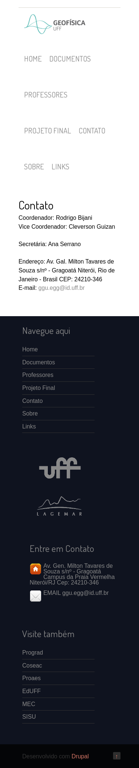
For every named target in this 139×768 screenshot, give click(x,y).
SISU (29, 717)
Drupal (80, 756)
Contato (92, 130)
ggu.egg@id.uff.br (61, 288)
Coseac (32, 665)
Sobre (34, 166)
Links (60, 166)
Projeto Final (47, 130)
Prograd (32, 652)
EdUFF (31, 691)
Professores (45, 94)
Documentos (70, 58)
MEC (28, 704)
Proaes (31, 678)
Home (33, 58)
